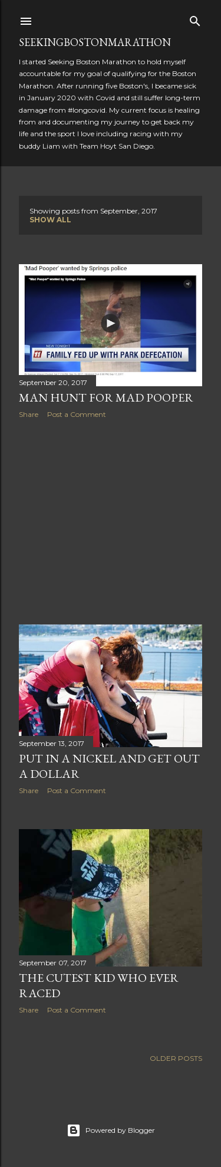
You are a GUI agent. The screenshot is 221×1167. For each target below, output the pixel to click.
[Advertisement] (110, 522)
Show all (50, 219)
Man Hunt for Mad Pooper (106, 397)
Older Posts (176, 1058)
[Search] (195, 18)
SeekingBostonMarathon (95, 42)
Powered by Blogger (111, 1130)
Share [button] (28, 414)
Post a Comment (76, 414)
